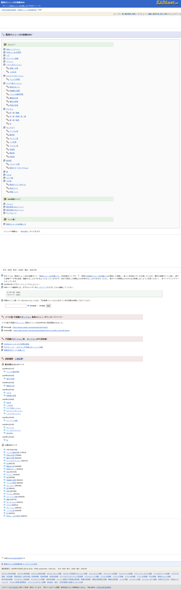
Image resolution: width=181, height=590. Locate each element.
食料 (17, 120)
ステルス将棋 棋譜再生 (18, 582)
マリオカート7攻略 (38, 579)
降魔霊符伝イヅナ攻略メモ (14, 350)
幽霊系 (12, 135)
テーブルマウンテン (13, 430)
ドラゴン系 (13, 146)
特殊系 (12, 157)
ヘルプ (138, 14)
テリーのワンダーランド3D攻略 (71, 576)
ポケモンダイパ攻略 (54, 573)
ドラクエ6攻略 (106, 576)
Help (8, 472)
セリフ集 (9, 178)
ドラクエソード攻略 (91, 576)
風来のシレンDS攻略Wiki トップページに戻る (20, 564)
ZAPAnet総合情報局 (9, 10)
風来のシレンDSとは (17, 185)
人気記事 (19, 359)
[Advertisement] (90, 22)
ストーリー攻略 (12, 58)
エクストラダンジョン (15, 76)
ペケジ (12, 164)
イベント (9, 62)
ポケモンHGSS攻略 (9, 573)
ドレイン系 (13, 138)
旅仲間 (8, 161)
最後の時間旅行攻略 (99, 579)
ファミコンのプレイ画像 (37, 582)
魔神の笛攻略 (113, 579)
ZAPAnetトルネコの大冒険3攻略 (16, 344)
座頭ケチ (12, 168)
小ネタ (8, 175)
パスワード (42, 287)
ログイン (176, 14)
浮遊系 (12, 149)
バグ (8, 55)
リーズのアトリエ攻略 (162, 573)
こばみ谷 (12, 72)
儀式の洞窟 (13, 101)
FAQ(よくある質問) (13, 52)
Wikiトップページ (13, 49)
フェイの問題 (14, 79)
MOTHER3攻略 (7, 579)
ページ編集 (148, 14)
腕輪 (17, 113)
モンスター (10, 128)
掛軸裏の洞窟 (14, 91)
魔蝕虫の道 (13, 98)
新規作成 (156, 14)
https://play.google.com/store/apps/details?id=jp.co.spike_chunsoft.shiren (42, 330)
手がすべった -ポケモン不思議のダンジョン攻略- (23, 347)
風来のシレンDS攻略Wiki (13, 2)
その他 (8, 181)
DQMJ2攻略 (54, 576)
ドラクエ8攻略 (130, 576)
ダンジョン (26, 317)
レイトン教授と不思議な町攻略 (68, 579)
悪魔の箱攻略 (86, 579)
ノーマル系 (13, 131)
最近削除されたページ (15, 210)
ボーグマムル (23, 168)
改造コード (13, 188)
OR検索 (41, 306)
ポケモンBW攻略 (23, 573)
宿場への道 (13, 68)
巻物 (17, 116)
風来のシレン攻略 (164, 576)
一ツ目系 (12, 142)
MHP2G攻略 (50, 579)
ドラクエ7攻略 (118, 576)
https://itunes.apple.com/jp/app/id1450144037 (30, 327)
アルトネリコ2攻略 (110, 573)
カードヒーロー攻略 (149, 579)
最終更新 (128, 14)
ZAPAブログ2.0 (163, 579)
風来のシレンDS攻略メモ (18, 6)
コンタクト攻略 (134, 579)
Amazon (50, 582)
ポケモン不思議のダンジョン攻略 (75, 573)
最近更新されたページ (15, 207)
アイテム (9, 109)
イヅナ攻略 (124, 579)
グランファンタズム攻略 (143, 573)
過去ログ (167, 14)
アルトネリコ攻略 (95, 573)
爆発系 (12, 153)
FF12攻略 (152, 576)
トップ (117, 14)
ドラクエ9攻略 (142, 576)
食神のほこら (14, 87)
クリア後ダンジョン (14, 83)
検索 (133, 14)
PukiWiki (15, 587)
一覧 (122, 14)
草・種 (23, 116)
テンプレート (11, 213)
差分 (161, 14)
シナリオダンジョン (14, 65)
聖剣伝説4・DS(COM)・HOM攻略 (26, 576)
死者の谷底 (13, 105)
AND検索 (31, 306)
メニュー (9, 204)
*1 (78, 275)
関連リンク (13, 192)
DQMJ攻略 (44, 576)
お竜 (18, 164)
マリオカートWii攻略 (21, 579)
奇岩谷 (8, 403)
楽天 (56, 582)
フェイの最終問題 (16, 94)
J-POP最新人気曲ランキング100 (71, 582)
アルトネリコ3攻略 (126, 573)
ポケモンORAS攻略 (38, 573)
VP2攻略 (9, 576)
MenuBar (24, 231)
